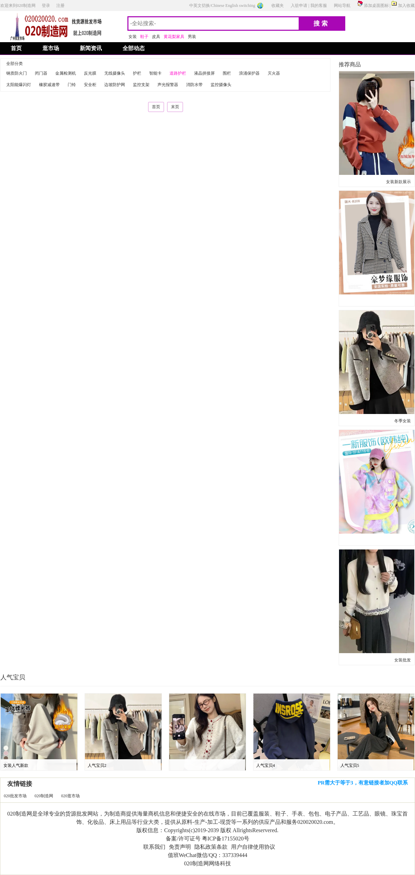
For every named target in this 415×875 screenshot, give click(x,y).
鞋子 (144, 36)
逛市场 (50, 48)
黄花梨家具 (174, 36)
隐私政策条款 (211, 847)
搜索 (321, 23)
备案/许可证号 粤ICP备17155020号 (207, 838)
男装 (192, 36)
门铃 (72, 84)
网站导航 (342, 5)
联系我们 (154, 847)
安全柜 (90, 84)
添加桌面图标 (376, 5)
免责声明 (180, 847)
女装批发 (402, 660)
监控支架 (141, 84)
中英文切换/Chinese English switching (222, 5)
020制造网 (44, 795)
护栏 (137, 73)
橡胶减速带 (49, 84)
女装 (132, 36)
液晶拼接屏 (204, 73)
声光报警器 (167, 84)
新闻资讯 (91, 48)
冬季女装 (402, 420)
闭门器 (41, 73)
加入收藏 (406, 5)
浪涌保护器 (249, 73)
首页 (16, 48)
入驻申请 (299, 5)
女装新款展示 (398, 181)
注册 (60, 5)
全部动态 (134, 48)
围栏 (227, 73)
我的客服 (318, 5)
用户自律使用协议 (253, 847)
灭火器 (274, 73)
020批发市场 (15, 795)
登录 (46, 5)
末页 (175, 106)
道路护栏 (178, 73)
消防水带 (194, 84)
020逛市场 (70, 795)
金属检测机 (65, 73)
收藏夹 (277, 5)
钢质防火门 (16, 73)
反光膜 (90, 73)
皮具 (156, 36)
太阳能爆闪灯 (18, 84)
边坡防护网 (114, 84)
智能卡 (155, 73)
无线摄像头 (114, 73)
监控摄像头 (221, 84)
